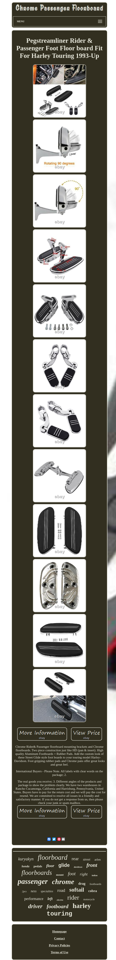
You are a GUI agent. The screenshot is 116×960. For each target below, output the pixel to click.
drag (81, 884)
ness (34, 891)
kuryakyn (26, 859)
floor (50, 866)
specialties (47, 891)
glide (64, 865)
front (91, 865)
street (86, 859)
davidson (78, 867)
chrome (63, 882)
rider (73, 897)
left (50, 899)
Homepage (59, 931)
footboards (95, 884)
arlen (97, 859)
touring (59, 914)
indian (94, 875)
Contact (59, 938)
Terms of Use (59, 952)
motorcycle (89, 899)
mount (60, 874)
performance (33, 899)
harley (82, 905)
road (61, 890)
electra (60, 900)
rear (75, 858)
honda (26, 866)
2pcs (24, 891)
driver (35, 906)
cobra (92, 891)
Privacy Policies (59, 945)
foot (72, 873)
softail (76, 890)
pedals (38, 866)
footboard (57, 906)
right (84, 874)
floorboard (52, 857)
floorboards (37, 872)
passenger (33, 881)
